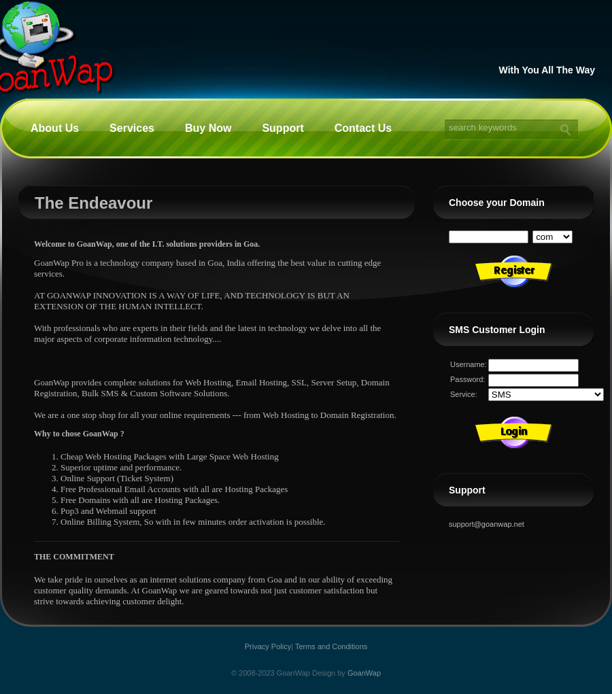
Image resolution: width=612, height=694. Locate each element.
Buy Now (208, 128)
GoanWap (364, 673)
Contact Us (363, 128)
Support (282, 128)
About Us (55, 128)
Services (131, 128)
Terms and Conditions (331, 646)
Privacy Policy (268, 646)
